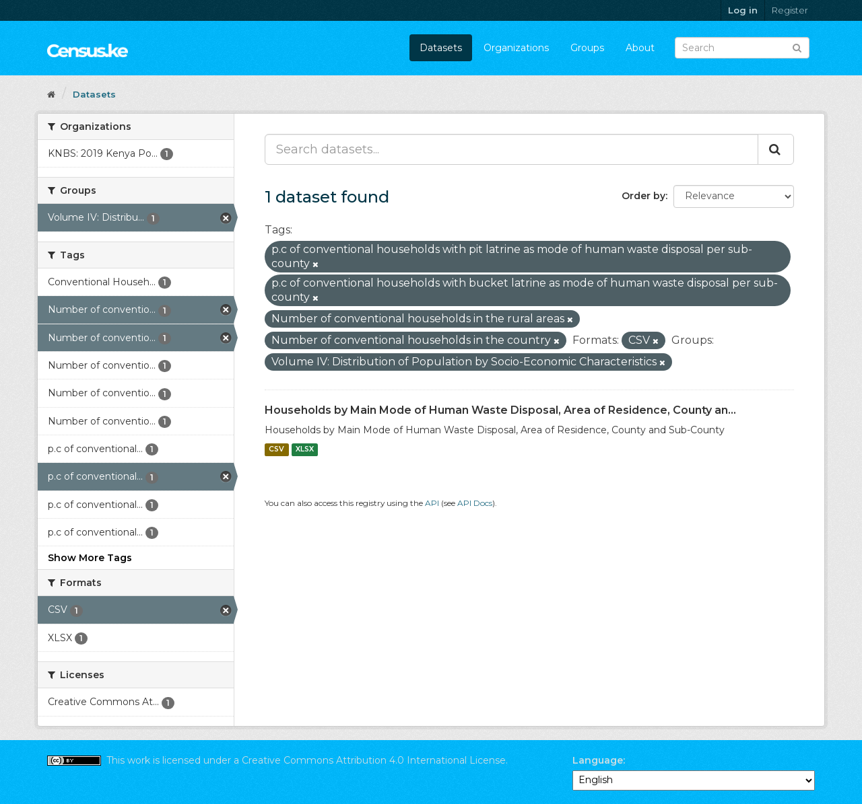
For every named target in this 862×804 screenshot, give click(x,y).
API (432, 503)
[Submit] (797, 46)
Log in (743, 10)
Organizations (516, 48)
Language (597, 760)
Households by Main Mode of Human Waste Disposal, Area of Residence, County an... (500, 410)
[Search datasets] (742, 48)
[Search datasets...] (511, 149)
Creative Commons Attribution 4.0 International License (374, 760)
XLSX (305, 449)
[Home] (51, 94)
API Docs (474, 503)
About (640, 48)
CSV (276, 449)
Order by (643, 196)
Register (790, 10)
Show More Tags (90, 558)
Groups (587, 48)
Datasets (441, 48)
